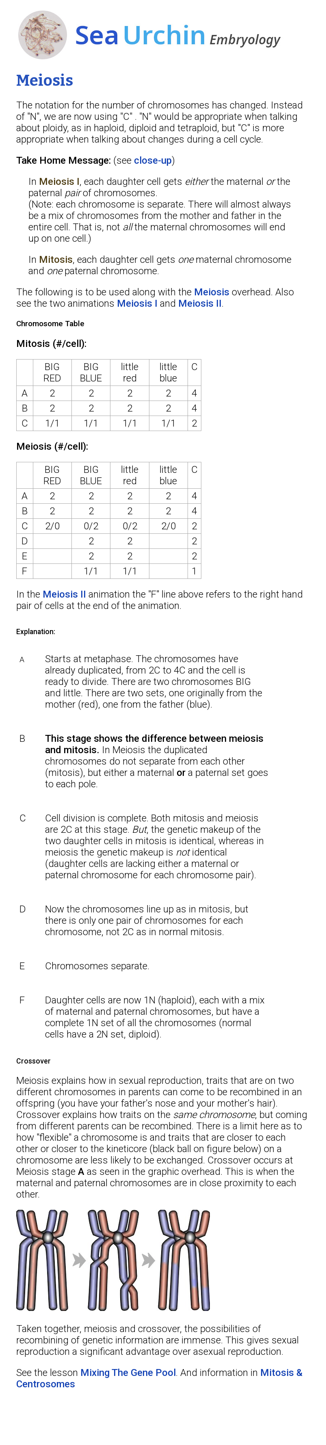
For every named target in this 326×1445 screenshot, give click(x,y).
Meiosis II (200, 303)
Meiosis (211, 292)
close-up (153, 160)
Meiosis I (137, 303)
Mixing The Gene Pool (128, 1372)
